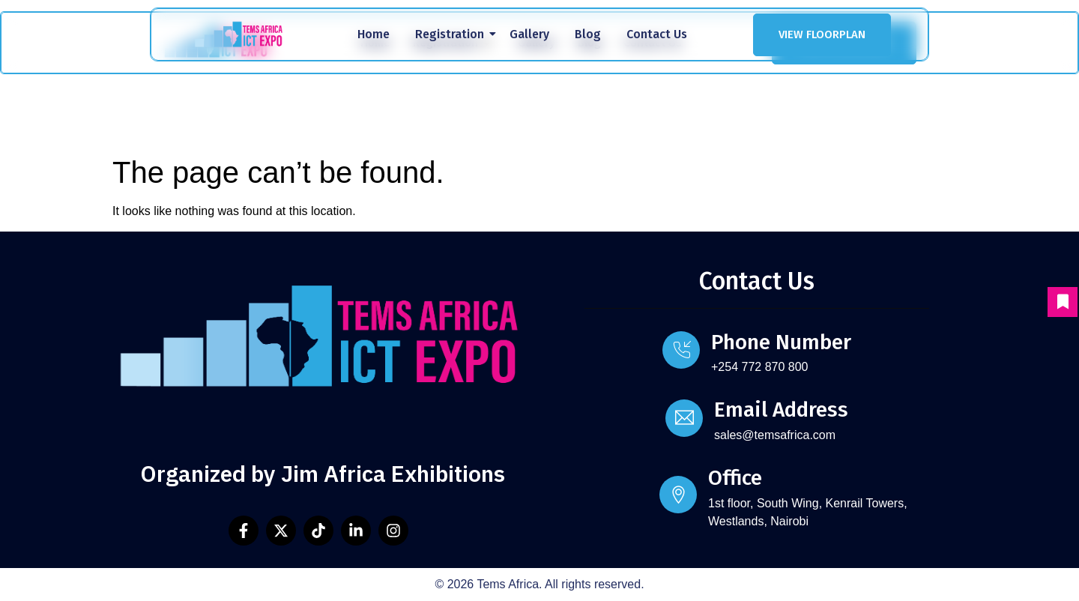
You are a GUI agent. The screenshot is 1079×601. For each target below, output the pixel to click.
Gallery (529, 34)
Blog (588, 34)
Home (373, 34)
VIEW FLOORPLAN (822, 34)
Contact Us (656, 34)
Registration (452, 34)
